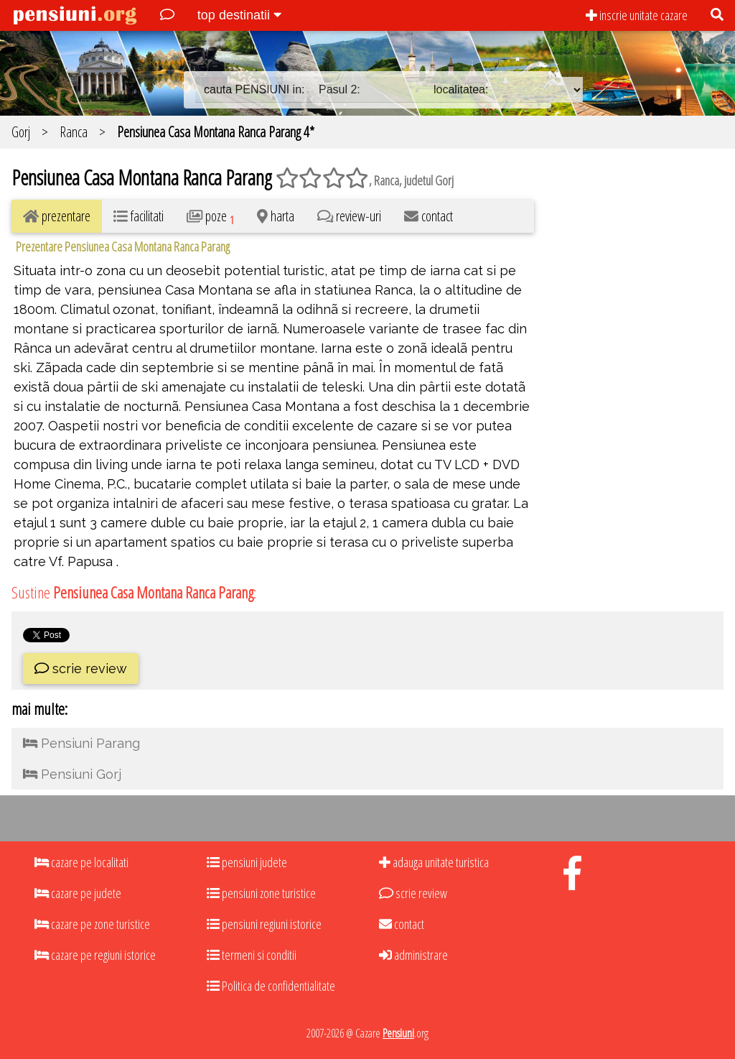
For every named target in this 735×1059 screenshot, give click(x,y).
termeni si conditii (251, 954)
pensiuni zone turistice (261, 893)
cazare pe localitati (81, 862)
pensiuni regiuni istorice (264, 924)
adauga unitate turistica (434, 862)
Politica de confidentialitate (271, 985)
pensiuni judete (247, 862)
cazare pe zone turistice (92, 924)
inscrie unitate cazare (637, 15)
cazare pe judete (77, 893)
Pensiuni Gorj (72, 774)
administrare (413, 954)
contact (401, 924)
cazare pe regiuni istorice (95, 954)
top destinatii (239, 15)
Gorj (20, 132)
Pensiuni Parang (81, 743)
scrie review (80, 668)
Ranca (74, 132)
